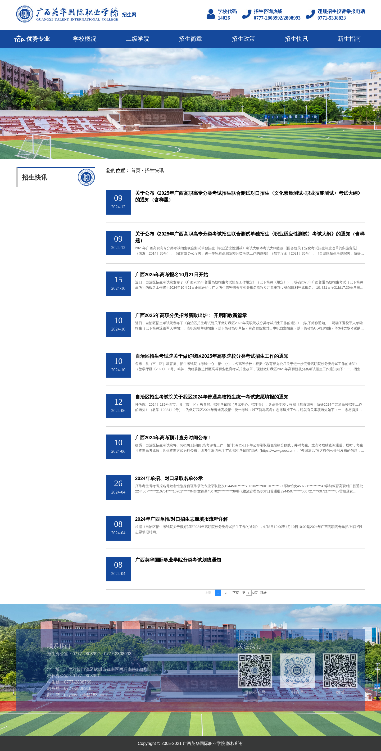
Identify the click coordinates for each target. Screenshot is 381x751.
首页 (135, 170)
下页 (236, 593)
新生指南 (349, 38)
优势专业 (38, 38)
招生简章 (190, 38)
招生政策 (243, 38)
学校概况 (84, 38)
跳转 (263, 593)
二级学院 (137, 38)
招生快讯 (296, 38)
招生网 (129, 14)
